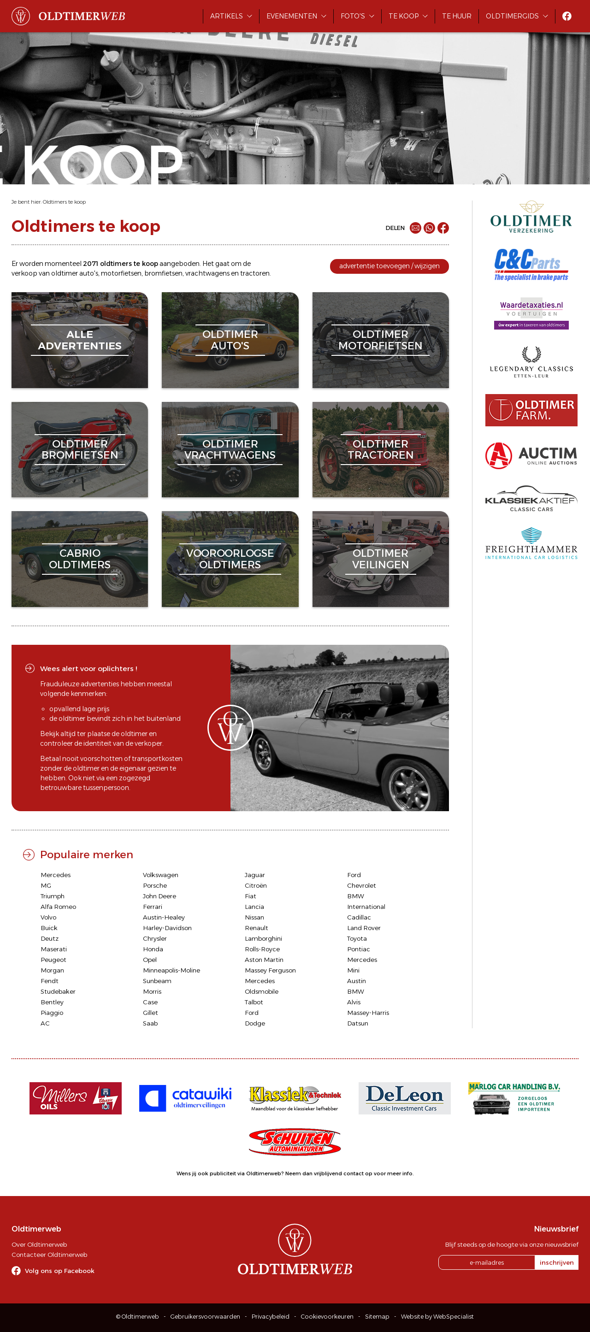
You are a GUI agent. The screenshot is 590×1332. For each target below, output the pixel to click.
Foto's (353, 16)
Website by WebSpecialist (437, 1316)
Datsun (357, 1023)
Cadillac (359, 917)
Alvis (353, 1002)
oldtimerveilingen (380, 559)
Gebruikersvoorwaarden (205, 1316)
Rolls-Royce (262, 949)
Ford (354, 874)
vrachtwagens (207, 273)
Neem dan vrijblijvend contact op (328, 1173)
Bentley (52, 1002)
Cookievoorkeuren (327, 1316)
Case (150, 1002)
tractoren (255, 273)
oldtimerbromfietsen (79, 449)
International (366, 906)
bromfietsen (163, 273)
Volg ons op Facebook (59, 1270)
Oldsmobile (261, 991)
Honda (153, 949)
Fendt (50, 980)
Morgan (52, 970)
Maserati (54, 949)
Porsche (155, 885)
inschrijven (557, 1262)
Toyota (357, 938)
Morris (152, 991)
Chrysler (155, 938)
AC (45, 1023)
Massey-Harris (368, 1012)
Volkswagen (160, 874)
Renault (256, 927)
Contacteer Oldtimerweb (49, 1254)
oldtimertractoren (381, 449)
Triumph (53, 896)
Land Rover (364, 927)
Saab (150, 1023)
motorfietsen (121, 273)
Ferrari (152, 906)
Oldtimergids (512, 16)
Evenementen (291, 16)
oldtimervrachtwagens (230, 449)
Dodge (255, 1023)
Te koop (404, 16)
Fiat (250, 896)
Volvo (48, 917)
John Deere (159, 896)
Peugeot (53, 959)
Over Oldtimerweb (39, 1244)
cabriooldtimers (80, 559)
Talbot (254, 1002)
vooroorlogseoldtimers (230, 559)
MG (46, 885)
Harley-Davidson (167, 927)
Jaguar (255, 874)
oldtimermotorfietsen (380, 340)
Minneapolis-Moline (171, 970)
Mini (353, 970)
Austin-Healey (164, 917)
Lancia (254, 906)
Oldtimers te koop (64, 202)
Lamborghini (263, 938)
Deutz (50, 938)
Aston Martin (264, 959)
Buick (49, 927)
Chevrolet (361, 885)
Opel (150, 959)
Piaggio (52, 1012)
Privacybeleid (270, 1316)
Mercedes (56, 874)
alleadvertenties (80, 340)
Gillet (150, 1012)
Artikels (226, 16)
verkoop (24, 273)
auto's (88, 273)
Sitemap (377, 1316)
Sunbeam (157, 980)
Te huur (457, 16)
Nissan (254, 917)
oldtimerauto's (230, 340)
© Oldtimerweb (137, 1316)
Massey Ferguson (270, 970)
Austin (356, 980)
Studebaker (58, 991)
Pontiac (358, 949)
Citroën (256, 885)
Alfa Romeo (58, 906)
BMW (355, 896)
